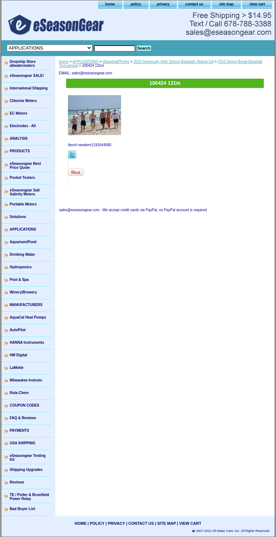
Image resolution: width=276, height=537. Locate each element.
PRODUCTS (20, 151)
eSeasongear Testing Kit (28, 458)
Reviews (17, 482)
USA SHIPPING (22, 443)
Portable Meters (23, 204)
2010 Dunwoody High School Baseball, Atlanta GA (173, 62)
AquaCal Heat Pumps (28, 317)
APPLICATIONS (85, 62)
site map (226, 4)
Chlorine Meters (23, 101)
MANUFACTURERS (26, 305)
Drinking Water (22, 254)
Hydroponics (21, 267)
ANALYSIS (19, 138)
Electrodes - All (23, 126)
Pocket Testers (22, 178)
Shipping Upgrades (26, 470)
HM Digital (18, 355)
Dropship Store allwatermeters (23, 64)
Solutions (18, 217)
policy (136, 4)
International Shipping (29, 88)
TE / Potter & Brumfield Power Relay (29, 497)
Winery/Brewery (23, 292)
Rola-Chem (19, 393)
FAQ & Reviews (23, 418)
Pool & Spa (19, 280)
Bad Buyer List (22, 509)
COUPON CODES (24, 405)
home (110, 4)
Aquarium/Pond (23, 242)
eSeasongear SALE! (27, 76)
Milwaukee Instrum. (26, 380)
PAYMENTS (19, 430)
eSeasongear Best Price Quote (25, 166)
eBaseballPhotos (115, 62)
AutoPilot (18, 330)
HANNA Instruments (27, 342)
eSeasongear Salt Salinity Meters (25, 192)
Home (64, 62)
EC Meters (18, 113)
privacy (163, 4)
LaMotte (16, 368)
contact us (194, 4)
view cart (257, 4)
